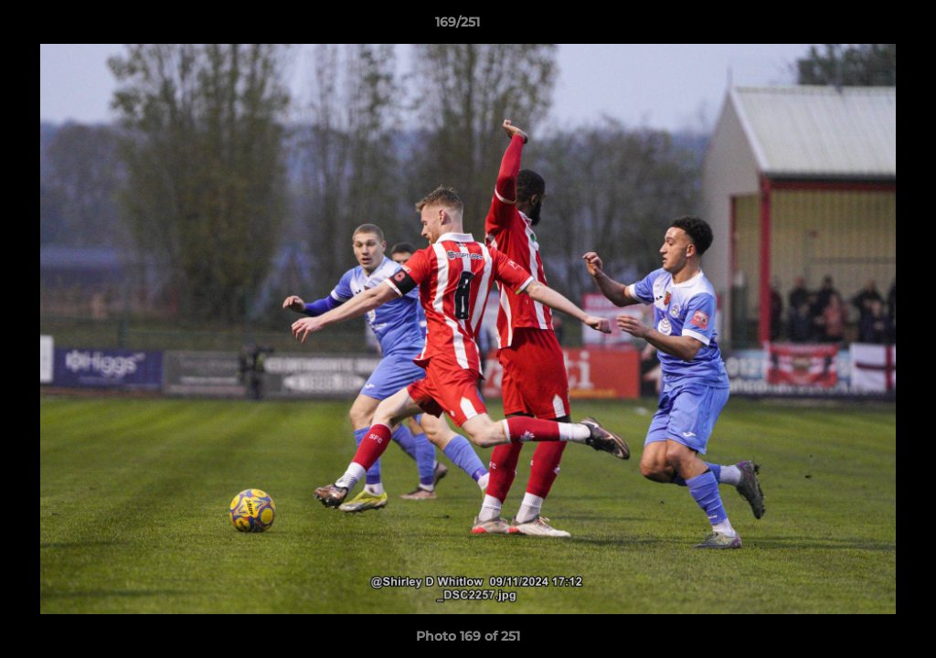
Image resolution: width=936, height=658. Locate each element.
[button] (859, 26)
